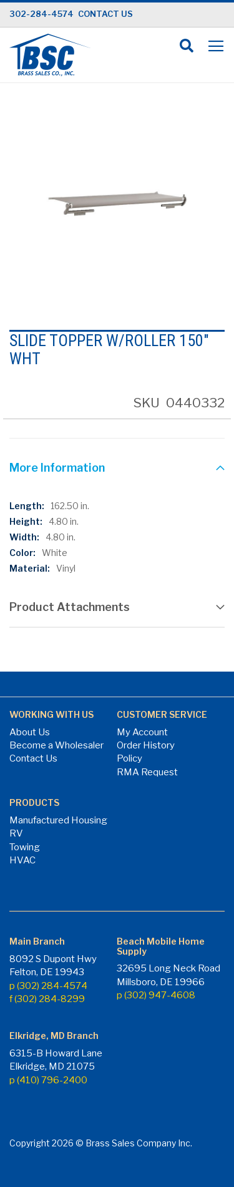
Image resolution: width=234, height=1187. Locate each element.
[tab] (117, 469)
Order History (146, 745)
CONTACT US (105, 14)
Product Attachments (69, 606)
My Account (142, 732)
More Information (57, 467)
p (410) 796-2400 (48, 1080)
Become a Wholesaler (56, 745)
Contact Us (33, 758)
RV (16, 833)
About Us (29, 732)
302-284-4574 (41, 14)
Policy (129, 758)
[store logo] (49, 55)
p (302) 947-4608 (156, 995)
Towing (24, 847)
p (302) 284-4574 (48, 985)
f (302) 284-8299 (47, 999)
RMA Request (147, 772)
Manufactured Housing (58, 820)
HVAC (22, 860)
